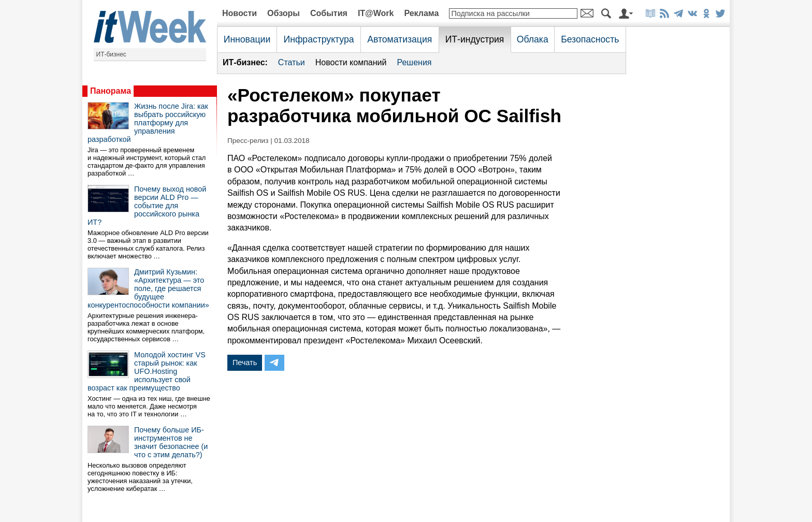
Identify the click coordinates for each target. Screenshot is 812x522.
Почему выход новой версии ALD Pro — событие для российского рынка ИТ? (147, 205)
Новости (239, 13)
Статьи (291, 62)
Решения (414, 62)
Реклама (421, 13)
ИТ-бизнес (111, 54)
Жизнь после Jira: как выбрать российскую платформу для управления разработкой (148, 122)
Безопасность (590, 39)
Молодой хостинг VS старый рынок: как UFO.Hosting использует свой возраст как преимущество (147, 371)
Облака (532, 39)
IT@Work (376, 13)
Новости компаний (351, 62)
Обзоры (283, 13)
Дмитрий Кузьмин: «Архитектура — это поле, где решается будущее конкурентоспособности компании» (148, 288)
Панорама (110, 90)
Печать (245, 362)
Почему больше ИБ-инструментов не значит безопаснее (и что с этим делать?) (171, 442)
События (328, 13)
